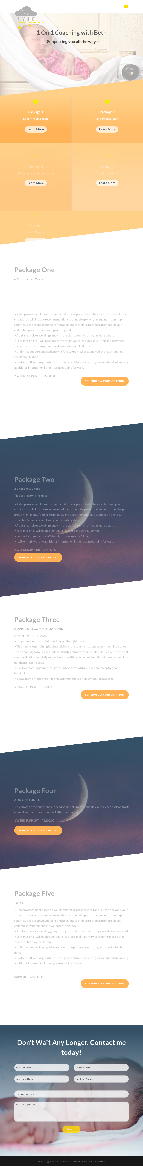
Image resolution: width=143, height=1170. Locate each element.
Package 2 (107, 113)
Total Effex (98, 1161)
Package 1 (35, 113)
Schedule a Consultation (104, 381)
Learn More (36, 129)
